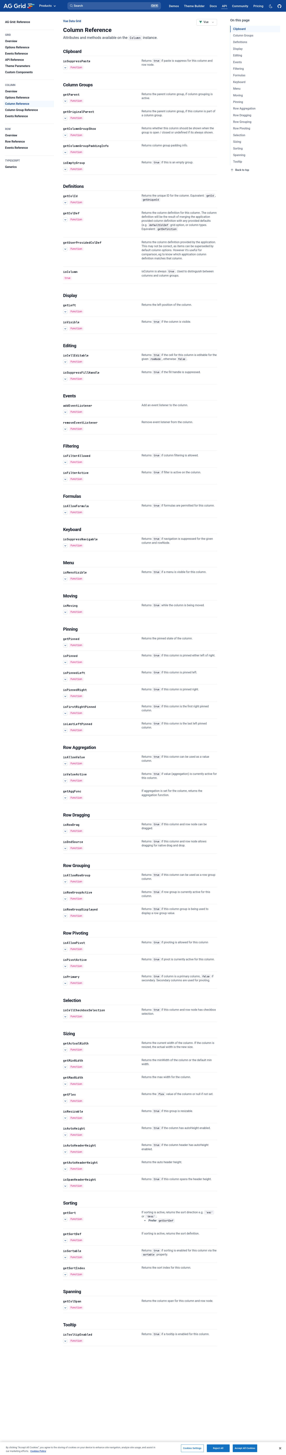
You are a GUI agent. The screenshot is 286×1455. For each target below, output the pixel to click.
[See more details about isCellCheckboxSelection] (65, 1016)
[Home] (19, 6)
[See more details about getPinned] (65, 645)
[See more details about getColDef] (65, 219)
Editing (237, 55)
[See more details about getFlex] (65, 1101)
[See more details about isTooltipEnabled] (65, 1341)
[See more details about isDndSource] (65, 848)
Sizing (237, 141)
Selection (239, 135)
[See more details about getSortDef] (65, 1240)
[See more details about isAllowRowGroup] (65, 881)
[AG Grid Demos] (174, 6)
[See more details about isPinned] (65, 662)
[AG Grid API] (224, 6)
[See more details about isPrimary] (65, 983)
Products (47, 5)
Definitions (240, 42)
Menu (236, 88)
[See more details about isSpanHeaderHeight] (65, 1186)
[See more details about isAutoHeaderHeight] (65, 1152)
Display (238, 49)
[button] (114, 5)
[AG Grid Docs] (213, 6)
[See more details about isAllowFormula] (65, 512)
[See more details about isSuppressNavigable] (65, 545)
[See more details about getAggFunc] (65, 798)
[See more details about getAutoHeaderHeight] (65, 1169)
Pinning (238, 102)
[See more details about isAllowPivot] (65, 949)
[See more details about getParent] (65, 101)
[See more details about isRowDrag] (65, 831)
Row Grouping (242, 122)
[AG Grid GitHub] (280, 5)
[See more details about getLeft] (65, 311)
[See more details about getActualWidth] (65, 1050)
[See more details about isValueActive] (65, 781)
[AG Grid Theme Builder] (194, 6)
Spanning (239, 155)
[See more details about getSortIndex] (65, 1274)
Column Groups (243, 35)
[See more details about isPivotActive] (65, 966)
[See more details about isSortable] (65, 1257)
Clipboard (239, 29)
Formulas (239, 75)
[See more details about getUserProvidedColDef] (65, 249)
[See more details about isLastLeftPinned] (65, 730)
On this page (240, 20)
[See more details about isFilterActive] (65, 479)
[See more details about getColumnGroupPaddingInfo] (65, 152)
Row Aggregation (244, 108)
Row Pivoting (241, 128)
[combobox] (206, 22)
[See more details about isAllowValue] (65, 763)
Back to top (239, 170)
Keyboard (239, 82)
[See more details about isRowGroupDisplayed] (65, 916)
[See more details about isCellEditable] (65, 362)
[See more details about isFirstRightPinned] (65, 713)
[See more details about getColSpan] (65, 1308)
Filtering (238, 68)
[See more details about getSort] (65, 1219)
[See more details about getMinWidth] (65, 1067)
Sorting (238, 148)
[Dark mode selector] (270, 6)
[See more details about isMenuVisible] (65, 579)
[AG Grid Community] (240, 6)
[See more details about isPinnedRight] (65, 696)
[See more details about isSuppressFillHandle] (65, 379)
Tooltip (237, 161)
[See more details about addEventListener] (65, 412)
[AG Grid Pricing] (258, 6)
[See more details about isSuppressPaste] (65, 67)
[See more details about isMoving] (65, 612)
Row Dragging (242, 115)
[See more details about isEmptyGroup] (65, 169)
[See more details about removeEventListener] (65, 429)
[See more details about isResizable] (65, 1118)
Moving (238, 95)
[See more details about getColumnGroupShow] (65, 135)
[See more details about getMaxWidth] (65, 1084)
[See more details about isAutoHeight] (65, 1135)
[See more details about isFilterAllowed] (65, 462)
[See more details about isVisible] (65, 328)
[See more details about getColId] (65, 202)
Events (237, 62)
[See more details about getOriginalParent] (65, 118)
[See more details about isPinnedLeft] (65, 679)
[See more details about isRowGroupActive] (65, 898)
